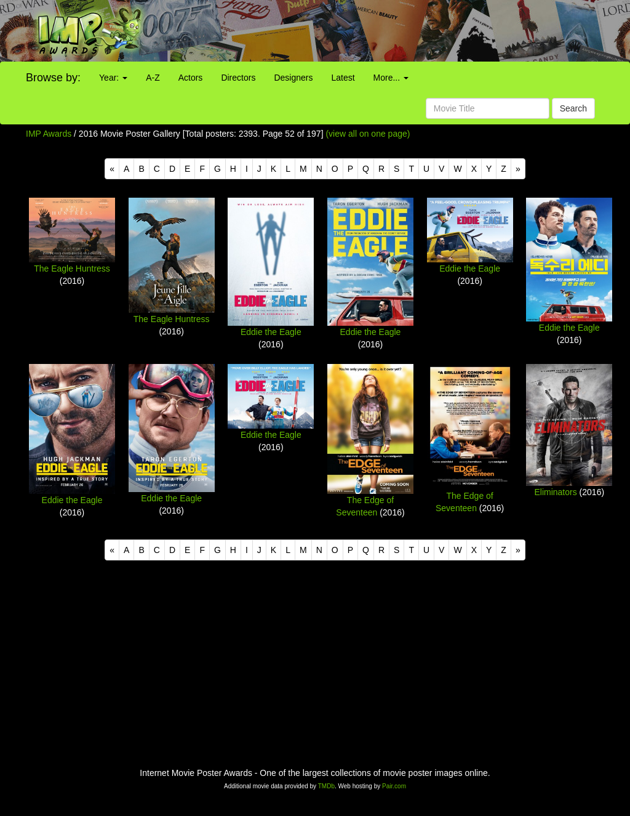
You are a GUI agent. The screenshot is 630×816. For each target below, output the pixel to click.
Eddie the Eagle (271, 332)
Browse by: (53, 77)
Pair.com (394, 786)
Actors (190, 78)
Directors (238, 78)
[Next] (518, 168)
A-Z (153, 78)
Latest (342, 78)
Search (573, 108)
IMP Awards (48, 134)
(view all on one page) (367, 134)
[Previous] (112, 168)
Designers (293, 78)
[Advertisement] (394, 31)
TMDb (326, 786)
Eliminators (555, 492)
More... (391, 78)
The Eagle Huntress (72, 268)
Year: (113, 78)
